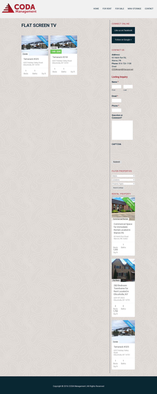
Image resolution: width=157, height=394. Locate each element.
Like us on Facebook (123, 30)
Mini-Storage (134, 8)
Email (115, 96)
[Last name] (128, 87)
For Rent (107, 8)
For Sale (119, 8)
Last (125, 90)
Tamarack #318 (60, 57)
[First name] (116, 87)
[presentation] (130, 151)
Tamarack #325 (121, 347)
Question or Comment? (117, 116)
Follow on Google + (123, 40)
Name (115, 82)
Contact (149, 8)
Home (96, 8)
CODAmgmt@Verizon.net (122, 69)
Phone (115, 106)
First (113, 90)
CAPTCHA (116, 144)
